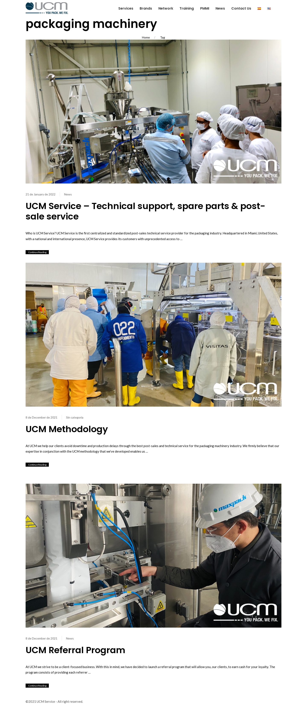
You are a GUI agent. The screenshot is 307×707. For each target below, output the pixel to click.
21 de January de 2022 (40, 194)
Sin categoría (74, 417)
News (68, 194)
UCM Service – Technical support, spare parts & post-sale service (146, 211)
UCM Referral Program (76, 650)
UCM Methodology (67, 429)
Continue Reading (37, 252)
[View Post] (153, 111)
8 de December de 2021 (41, 417)
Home (146, 37)
